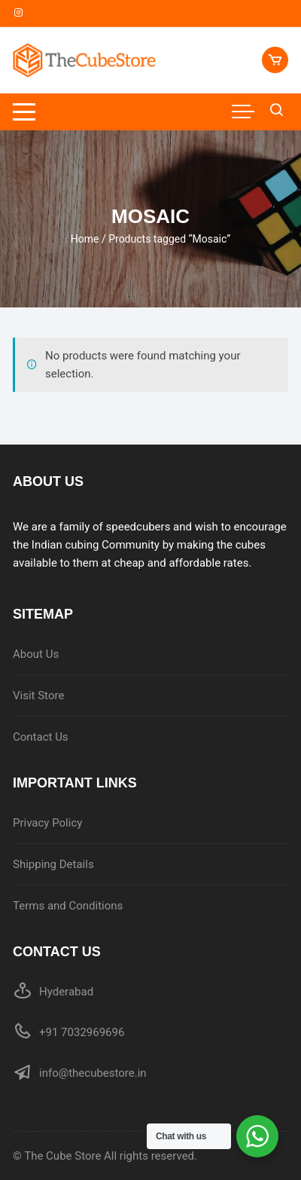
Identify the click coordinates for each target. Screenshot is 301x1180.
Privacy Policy (47, 823)
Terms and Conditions (68, 906)
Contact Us (40, 737)
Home (85, 239)
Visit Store (38, 695)
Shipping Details (53, 864)
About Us (36, 654)
